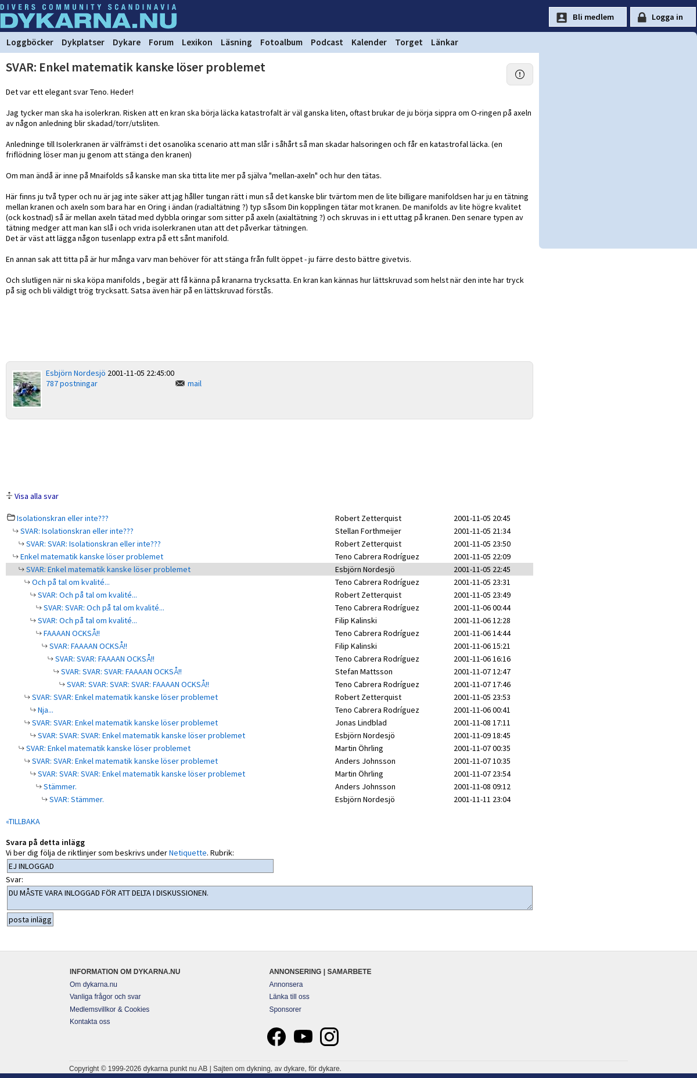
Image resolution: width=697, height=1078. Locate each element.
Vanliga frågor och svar (105, 997)
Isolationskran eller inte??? (63, 518)
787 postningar (72, 383)
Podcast (327, 42)
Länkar (444, 42)
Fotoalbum (281, 42)
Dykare (127, 42)
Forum (161, 42)
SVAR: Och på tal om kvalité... (86, 595)
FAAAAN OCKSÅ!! (71, 633)
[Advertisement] (269, 454)
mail (195, 383)
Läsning (236, 42)
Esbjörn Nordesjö (76, 373)
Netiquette (188, 852)
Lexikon (197, 42)
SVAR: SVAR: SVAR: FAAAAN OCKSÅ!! (120, 671)
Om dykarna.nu (93, 984)
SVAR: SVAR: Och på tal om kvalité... (103, 607)
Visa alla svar (37, 496)
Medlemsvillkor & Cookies (109, 1009)
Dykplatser (83, 42)
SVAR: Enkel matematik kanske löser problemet (107, 569)
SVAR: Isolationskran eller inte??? (76, 531)
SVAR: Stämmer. (76, 799)
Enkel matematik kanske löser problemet (91, 556)
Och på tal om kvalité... (70, 582)
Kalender (369, 42)
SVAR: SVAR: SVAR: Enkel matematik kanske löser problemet (140, 735)
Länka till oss (289, 997)
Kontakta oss (90, 1022)
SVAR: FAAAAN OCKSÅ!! (87, 646)
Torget (409, 42)
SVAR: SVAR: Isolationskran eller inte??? (92, 543)
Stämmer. (59, 786)
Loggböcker (29, 42)
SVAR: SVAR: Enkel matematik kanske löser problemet (124, 697)
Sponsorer (285, 1009)
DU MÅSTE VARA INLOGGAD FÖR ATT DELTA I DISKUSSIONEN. (270, 898)
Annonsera (286, 984)
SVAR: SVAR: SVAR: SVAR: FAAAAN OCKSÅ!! (137, 684)
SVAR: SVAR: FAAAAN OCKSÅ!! (104, 658)
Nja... (44, 710)
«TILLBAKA (23, 821)
